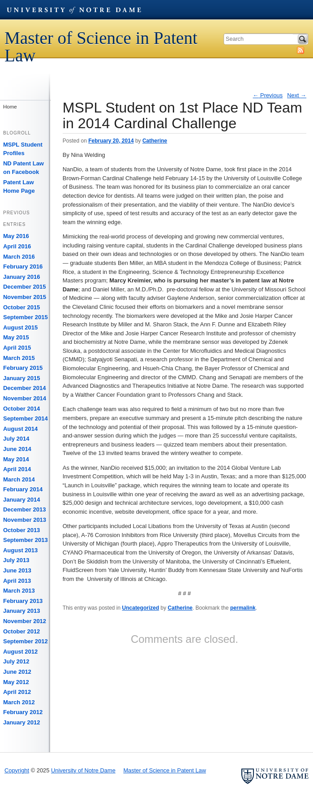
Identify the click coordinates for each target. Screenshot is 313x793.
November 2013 (24, 519)
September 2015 (25, 317)
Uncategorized (140, 608)
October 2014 (21, 408)
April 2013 (17, 580)
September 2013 (25, 540)
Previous (268, 95)
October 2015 (21, 307)
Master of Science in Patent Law (100, 46)
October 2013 (21, 530)
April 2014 (17, 469)
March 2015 (19, 358)
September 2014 (25, 418)
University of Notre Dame (73, 9)
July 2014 (16, 438)
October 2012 (21, 631)
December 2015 (24, 286)
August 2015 (20, 327)
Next (296, 95)
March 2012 (19, 702)
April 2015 (17, 347)
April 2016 (17, 246)
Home (10, 106)
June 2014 (17, 449)
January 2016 (21, 276)
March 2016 (19, 256)
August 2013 (20, 550)
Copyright (16, 770)
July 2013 (16, 560)
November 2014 (24, 398)
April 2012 (17, 692)
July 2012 (16, 661)
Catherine (154, 141)
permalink (243, 608)
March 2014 (19, 479)
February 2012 (23, 712)
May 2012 (16, 682)
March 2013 (19, 590)
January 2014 (21, 499)
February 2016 (23, 266)
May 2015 (16, 337)
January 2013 (21, 610)
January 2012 (21, 722)
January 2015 (21, 378)
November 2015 (24, 297)
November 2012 (24, 621)
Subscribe (300, 50)
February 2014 (23, 489)
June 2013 (17, 570)
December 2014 (24, 388)
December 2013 (24, 509)
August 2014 (20, 428)
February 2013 (23, 601)
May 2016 (16, 236)
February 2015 (23, 367)
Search (303, 39)
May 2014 (16, 459)
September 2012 (25, 641)
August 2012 (20, 651)
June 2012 (17, 671)
